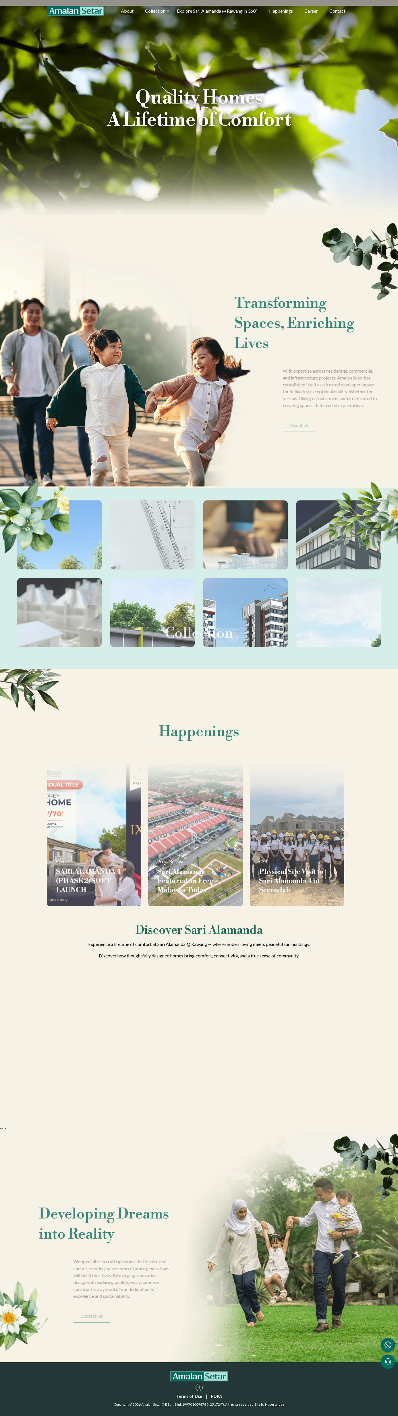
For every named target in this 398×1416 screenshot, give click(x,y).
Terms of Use (189, 1396)
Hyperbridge (274, 1404)
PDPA (216, 1396)
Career (311, 11)
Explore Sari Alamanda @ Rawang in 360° (217, 11)
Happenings (281, 11)
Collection (155, 11)
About (127, 11)
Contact (337, 11)
